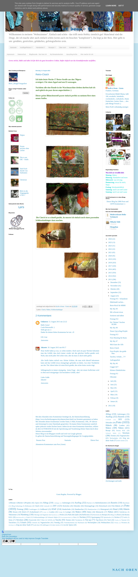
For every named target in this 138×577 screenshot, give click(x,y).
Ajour (37, 503)
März (112, 395)
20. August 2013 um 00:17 (57, 347)
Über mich (62, 47)
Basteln (121, 417)
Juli (111, 381)
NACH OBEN (125, 569)
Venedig (57, 522)
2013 (110, 279)
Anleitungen (121, 414)
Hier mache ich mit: (87, 54)
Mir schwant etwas (116, 312)
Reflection (85, 515)
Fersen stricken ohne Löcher (24, 148)
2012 (110, 406)
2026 (110, 239)
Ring (112, 515)
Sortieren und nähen (117, 316)
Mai (112, 388)
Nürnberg (24, 514)
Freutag (20, 509)
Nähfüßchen (123, 512)
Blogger (78, 494)
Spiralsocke (107, 517)
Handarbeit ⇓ (40, 47)
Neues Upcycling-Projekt (118, 331)
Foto (118, 422)
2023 (110, 246)
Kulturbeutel (34, 512)
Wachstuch (81, 522)
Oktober (113, 289)
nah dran (36, 525)
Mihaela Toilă (115, 222)
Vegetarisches (124, 436)
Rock (119, 515)
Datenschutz (22, 54)
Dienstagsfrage (89, 506)
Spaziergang (95, 517)
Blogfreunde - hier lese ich (38, 54)
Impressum (10, 54)
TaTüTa (50, 520)
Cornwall (108, 419)
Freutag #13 (114, 334)
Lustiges (68, 512)
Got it (121, 6)
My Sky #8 (114, 328)
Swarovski (32, 520)
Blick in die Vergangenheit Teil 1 (24, 193)
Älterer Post (94, 440)
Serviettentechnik (66, 517)
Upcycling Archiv (71, 54)
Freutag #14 (114, 319)
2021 (110, 252)
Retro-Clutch (114, 348)
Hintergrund (104, 509)
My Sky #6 (114, 363)
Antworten (44, 340)
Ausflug (109, 417)
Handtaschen (79, 509)
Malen (89, 512)
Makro (108, 428)
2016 (110, 269)
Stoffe (125, 517)
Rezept (108, 430)
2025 (110, 242)
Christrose (23, 180)
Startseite (13, 47)
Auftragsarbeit (115, 360)
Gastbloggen (33, 509)
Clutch (43, 309)
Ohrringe (37, 515)
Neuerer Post (40, 440)
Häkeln (109, 425)
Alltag (108, 414)
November (114, 286)
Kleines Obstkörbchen (117, 370)
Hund (115, 509)
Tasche (58, 520)
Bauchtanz (126, 503)
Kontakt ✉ (72, 47)
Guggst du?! (114, 367)
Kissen (15, 512)
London (122, 425)
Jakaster (44, 347)
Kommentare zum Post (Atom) (55, 444)
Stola (10, 520)
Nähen (48, 309)
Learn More (111, 6)
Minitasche (100, 512)
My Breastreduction (56, 54)
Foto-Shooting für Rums (118, 338)
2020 (110, 256)
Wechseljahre (114, 438)
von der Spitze (68, 525)
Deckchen (66, 506)
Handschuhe (66, 509)
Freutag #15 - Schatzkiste (119, 299)
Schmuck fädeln (111, 433)
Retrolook (96, 515)
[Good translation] (5, 541)
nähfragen (46, 525)
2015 (110, 273)
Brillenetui (28, 506)
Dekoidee (109, 422)
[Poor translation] (12, 541)
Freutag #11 (114, 373)
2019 (110, 259)
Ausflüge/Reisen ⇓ (26, 47)
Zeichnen (11, 525)
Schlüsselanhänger (57, 309)
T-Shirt (42, 520)
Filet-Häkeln (115, 506)
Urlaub (23, 522)
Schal (28, 517)
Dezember (114, 282)
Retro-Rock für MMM (117, 305)
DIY (120, 419)
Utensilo (34, 522)
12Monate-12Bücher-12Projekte (20, 503)
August (113, 296)
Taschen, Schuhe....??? (118, 357)
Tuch (109, 520)
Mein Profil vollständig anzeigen (117, 107)
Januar (112, 401)
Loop (60, 512)
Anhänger (56, 503)
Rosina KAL (120, 430)
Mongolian (114, 227)
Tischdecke (78, 520)
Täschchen (12, 522)
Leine (44, 512)
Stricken (125, 433)
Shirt (74, 517)
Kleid (24, 512)
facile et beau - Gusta (115, 88)
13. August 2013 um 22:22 (58, 322)
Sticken (116, 517)
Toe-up (88, 520)
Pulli (69, 515)
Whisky (116, 522)
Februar (113, 398)
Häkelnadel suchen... (117, 302)
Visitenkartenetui (69, 522)
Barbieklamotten (101, 503)
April (112, 391)
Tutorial (123, 520)
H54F (54, 509)
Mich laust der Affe (116, 344)
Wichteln (124, 522)
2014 (110, 276)
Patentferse (54, 515)
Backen (89, 503)
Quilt (76, 515)
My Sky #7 (114, 341)
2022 (110, 249)
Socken (83, 517)
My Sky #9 (114, 309)
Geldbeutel (43, 509)
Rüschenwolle (20, 517)
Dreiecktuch (103, 506)
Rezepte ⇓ (52, 47)
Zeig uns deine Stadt (23, 525)
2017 (110, 266)
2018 (110, 263)
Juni (112, 384)
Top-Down (99, 520)
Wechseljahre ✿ (85, 47)
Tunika (117, 520)
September (114, 292)
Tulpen (22, 135)
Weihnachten (105, 522)
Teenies (113, 436)
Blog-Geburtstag (17, 506)
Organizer (45, 515)
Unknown (44, 322)
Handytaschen (92, 509)
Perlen (62, 515)
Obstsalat (113, 377)
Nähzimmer (13, 515)
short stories (121, 440)
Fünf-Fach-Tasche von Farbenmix (23, 171)
